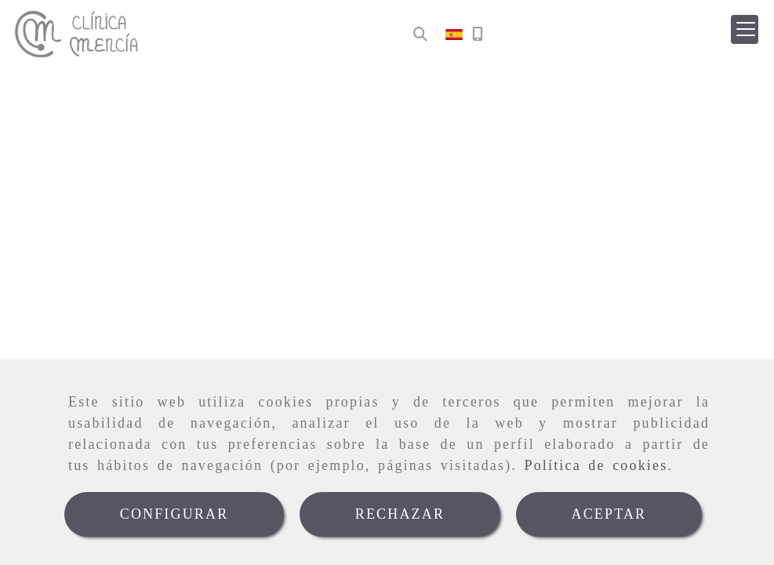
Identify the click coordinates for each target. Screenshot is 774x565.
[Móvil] (478, 35)
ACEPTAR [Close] (609, 514)
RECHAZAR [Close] (400, 514)
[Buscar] (420, 35)
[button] (744, 29)
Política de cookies (596, 465)
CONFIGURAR (174, 514)
